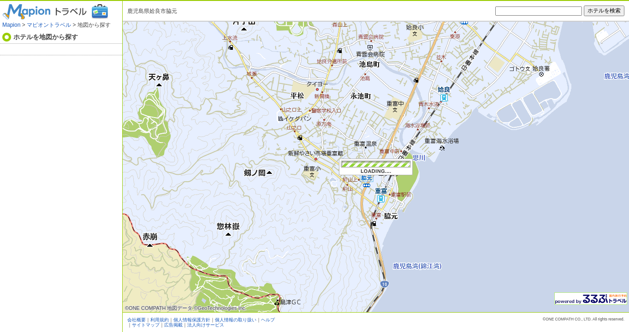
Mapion (11, 25)
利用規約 (159, 319)
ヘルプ (268, 319)
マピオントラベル (49, 25)
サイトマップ (146, 324)
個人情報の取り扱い (235, 319)
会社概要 (136, 319)
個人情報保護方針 (191, 319)
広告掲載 (173, 324)
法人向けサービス (205, 324)
